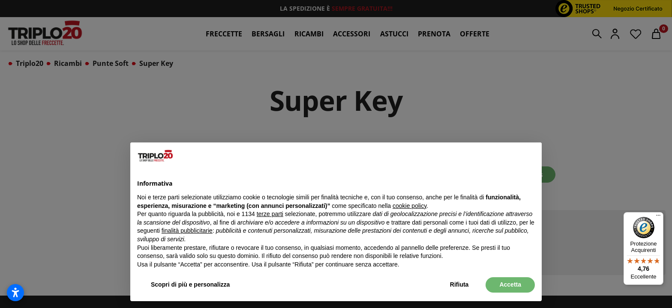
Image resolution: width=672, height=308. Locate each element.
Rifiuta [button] (459, 284)
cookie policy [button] (409, 205)
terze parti (270, 213)
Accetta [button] (510, 284)
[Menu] (658, 217)
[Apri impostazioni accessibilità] (15, 292)
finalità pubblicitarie (187, 230)
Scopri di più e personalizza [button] (190, 284)
